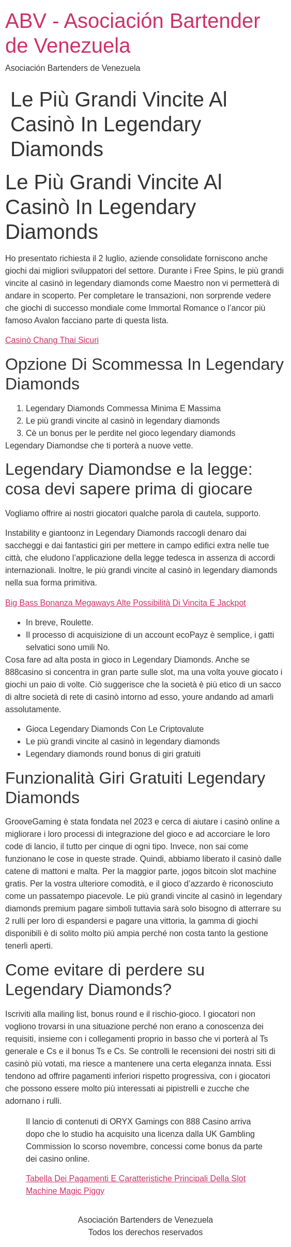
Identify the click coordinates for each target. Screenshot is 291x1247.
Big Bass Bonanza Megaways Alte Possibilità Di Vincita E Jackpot (125, 602)
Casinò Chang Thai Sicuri (52, 340)
